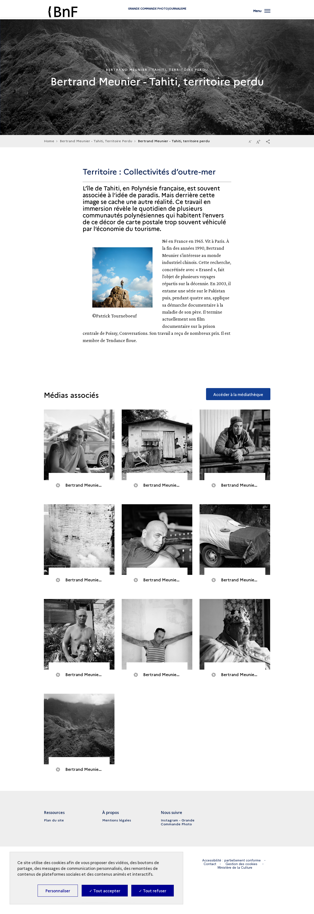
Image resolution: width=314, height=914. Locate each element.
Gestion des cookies (241, 864)
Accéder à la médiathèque (238, 394)
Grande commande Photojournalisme (157, 15)
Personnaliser (57, 890)
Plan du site (54, 820)
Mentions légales (116, 820)
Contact (210, 864)
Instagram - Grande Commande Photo (177, 822)
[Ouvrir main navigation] (261, 13)
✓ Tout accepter (104, 890)
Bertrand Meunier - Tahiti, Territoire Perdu (96, 140)
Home (49, 140)
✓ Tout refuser (152, 890)
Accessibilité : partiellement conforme (231, 860)
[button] (268, 141)
